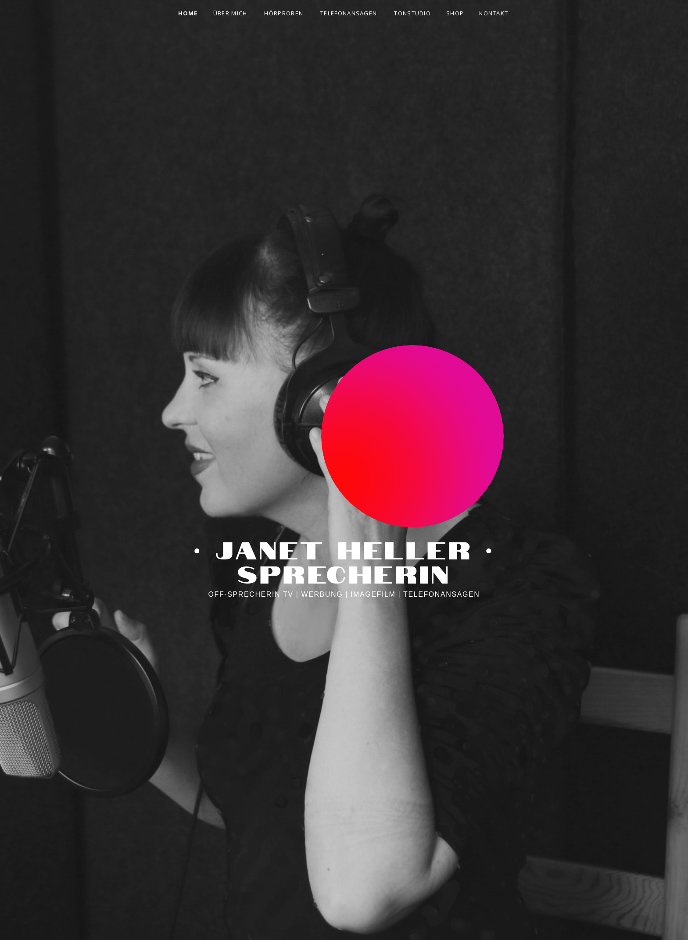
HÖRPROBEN (283, 13)
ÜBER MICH (230, 13)
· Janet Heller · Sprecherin (344, 560)
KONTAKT (493, 13)
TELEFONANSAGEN (348, 13)
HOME (188, 13)
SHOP (455, 13)
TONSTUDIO (412, 13)
